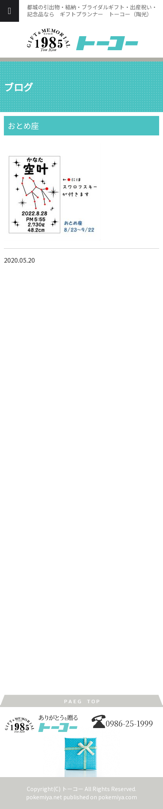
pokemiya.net (44, 797)
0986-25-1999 (122, 723)
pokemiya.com (117, 797)
